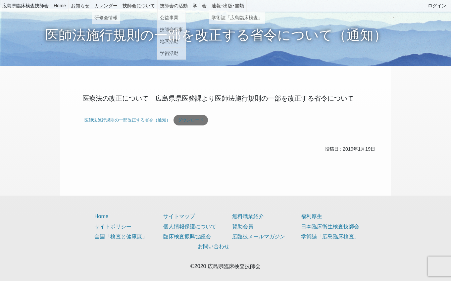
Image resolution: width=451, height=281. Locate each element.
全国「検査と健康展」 (120, 236)
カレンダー (106, 5)
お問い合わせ (213, 246)
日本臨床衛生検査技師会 (330, 226)
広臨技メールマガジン (258, 236)
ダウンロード (191, 119)
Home (60, 5)
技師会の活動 (174, 5)
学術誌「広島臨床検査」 (330, 236)
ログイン (437, 5)
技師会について (139, 5)
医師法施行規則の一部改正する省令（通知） (127, 119)
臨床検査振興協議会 (187, 236)
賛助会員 (242, 226)
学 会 (200, 5)
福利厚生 (311, 216)
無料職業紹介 (248, 216)
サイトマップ (179, 216)
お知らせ (80, 5)
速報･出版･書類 (228, 5)
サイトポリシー (112, 226)
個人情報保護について (189, 226)
